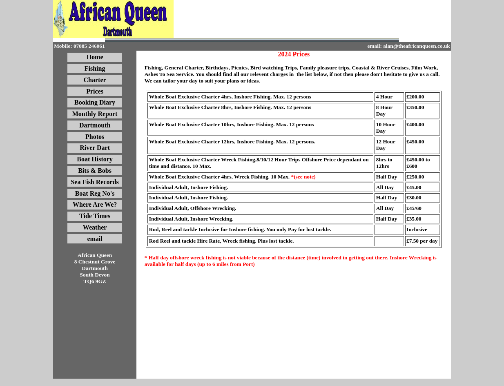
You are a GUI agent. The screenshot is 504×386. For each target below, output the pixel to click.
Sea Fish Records (94, 181)
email (94, 238)
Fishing (95, 68)
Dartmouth (94, 125)
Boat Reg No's (95, 193)
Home (95, 57)
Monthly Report (95, 113)
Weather (95, 227)
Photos (94, 136)
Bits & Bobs (95, 170)
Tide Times (94, 215)
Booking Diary (94, 102)
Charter (95, 79)
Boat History (95, 159)
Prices (94, 91)
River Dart (95, 147)
